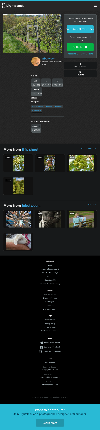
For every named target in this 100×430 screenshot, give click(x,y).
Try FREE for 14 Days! (50, 272)
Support (50, 276)
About (50, 265)
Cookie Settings (50, 327)
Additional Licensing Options (80, 53)
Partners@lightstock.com (50, 377)
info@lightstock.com (50, 369)
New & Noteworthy (50, 309)
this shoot (30, 149)
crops (58, 106)
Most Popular (50, 302)
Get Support (50, 362)
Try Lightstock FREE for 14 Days (80, 29)
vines (49, 106)
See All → (92, 204)
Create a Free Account (50, 269)
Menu (95, 5)
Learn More (50, 423)
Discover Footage (50, 298)
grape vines (37, 106)
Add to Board (80, 65)
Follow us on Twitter (52, 342)
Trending (50, 305)
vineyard (36, 110)
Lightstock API (50, 280)
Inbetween (48, 58)
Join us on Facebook (52, 347)
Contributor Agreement (50, 331)
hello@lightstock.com (50, 384)
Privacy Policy (50, 323)
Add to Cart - (80, 47)
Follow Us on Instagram (52, 351)
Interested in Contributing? (50, 284)
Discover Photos (50, 294)
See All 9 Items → (89, 148)
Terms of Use (50, 319)
